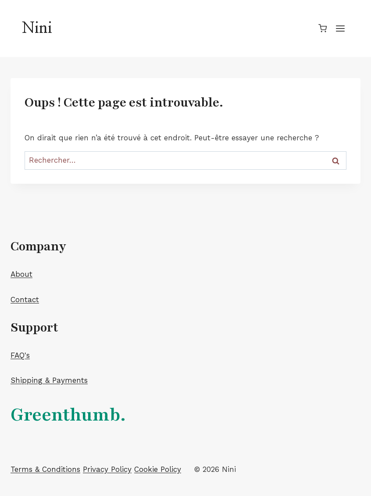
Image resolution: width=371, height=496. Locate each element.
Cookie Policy (157, 469)
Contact (25, 299)
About (21, 274)
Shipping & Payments (49, 380)
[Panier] (322, 28)
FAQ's (20, 355)
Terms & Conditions (45, 469)
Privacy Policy (107, 469)
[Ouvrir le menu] (340, 28)
